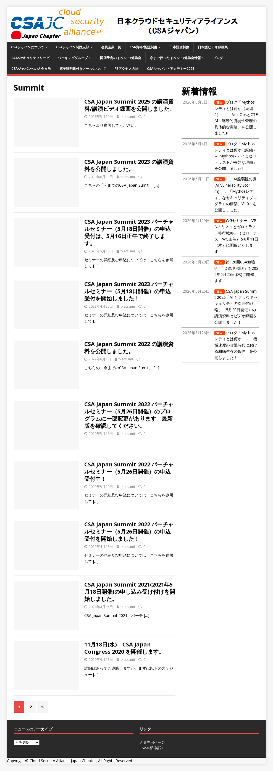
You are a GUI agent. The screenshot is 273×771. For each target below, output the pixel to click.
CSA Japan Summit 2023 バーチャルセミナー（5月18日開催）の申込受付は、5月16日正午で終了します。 (129, 232)
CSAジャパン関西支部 (72, 47)
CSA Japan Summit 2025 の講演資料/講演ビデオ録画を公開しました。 (129, 105)
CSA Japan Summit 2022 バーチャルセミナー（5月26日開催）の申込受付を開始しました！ (129, 531)
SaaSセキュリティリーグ (30, 58)
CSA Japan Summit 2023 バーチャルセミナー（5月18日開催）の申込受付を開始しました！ (129, 291)
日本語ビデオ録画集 (213, 47)
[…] (156, 185)
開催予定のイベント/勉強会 (120, 58)
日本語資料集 (179, 47)
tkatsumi (127, 116)
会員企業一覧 (111, 47)
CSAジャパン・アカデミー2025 (170, 68)
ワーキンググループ (73, 58)
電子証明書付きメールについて (82, 68)
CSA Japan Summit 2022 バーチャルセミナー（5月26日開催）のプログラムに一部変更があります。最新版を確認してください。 (129, 414)
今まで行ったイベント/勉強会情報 (175, 58)
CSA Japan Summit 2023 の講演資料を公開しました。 (129, 165)
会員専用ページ (152, 742)
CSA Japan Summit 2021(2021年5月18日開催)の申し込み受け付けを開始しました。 (129, 592)
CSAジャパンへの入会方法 (31, 68)
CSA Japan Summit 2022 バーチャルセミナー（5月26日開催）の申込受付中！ (129, 471)
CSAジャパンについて (27, 47)
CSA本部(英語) (151, 747)
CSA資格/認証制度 (143, 47)
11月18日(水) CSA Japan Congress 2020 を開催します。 (124, 648)
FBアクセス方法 (126, 68)
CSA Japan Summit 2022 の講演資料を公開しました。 (129, 347)
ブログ (218, 58)
